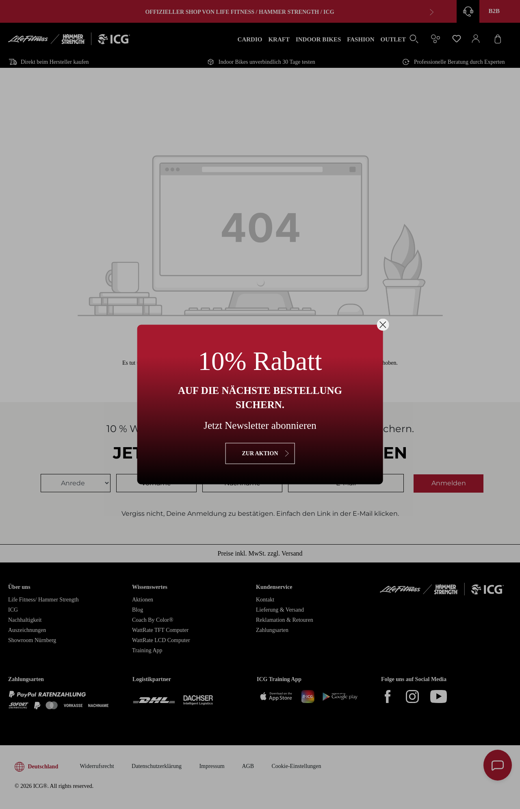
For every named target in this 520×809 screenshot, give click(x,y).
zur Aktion (260, 453)
